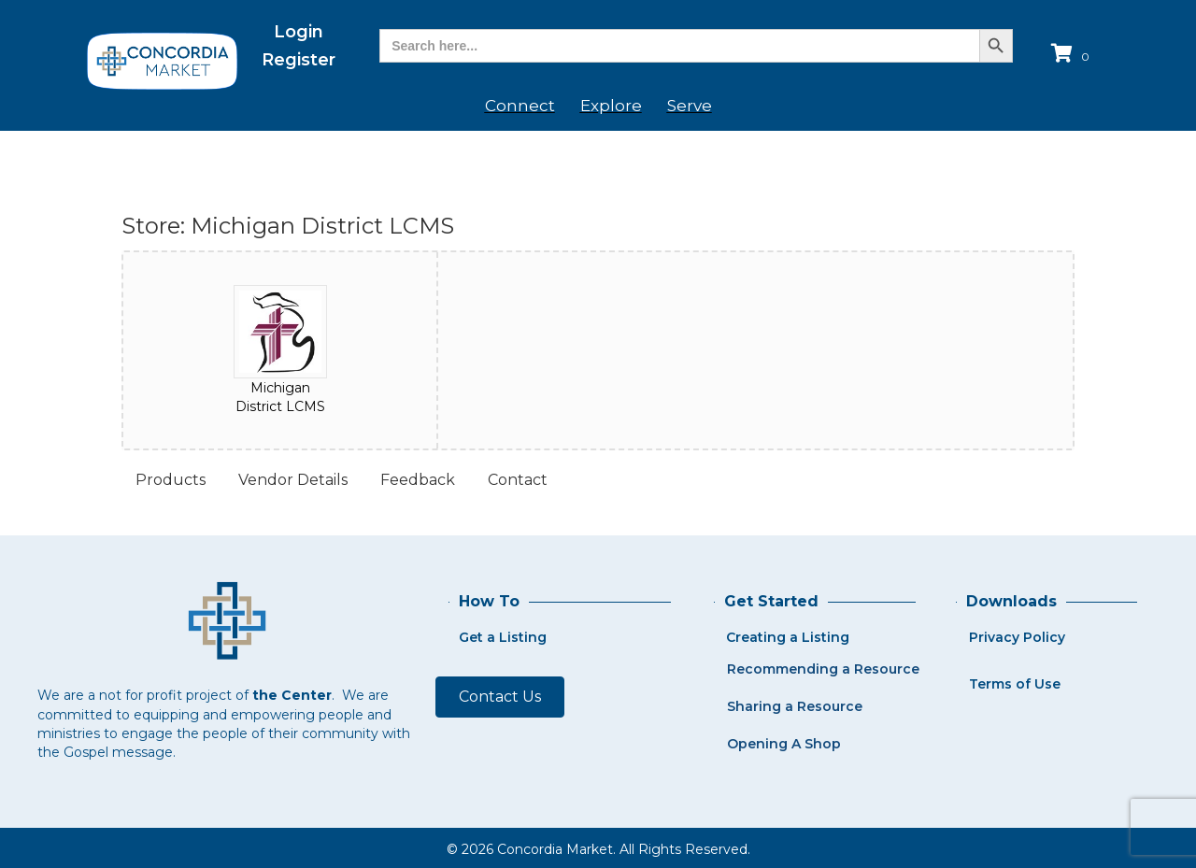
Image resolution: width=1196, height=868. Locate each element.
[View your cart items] (1073, 54)
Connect (520, 105)
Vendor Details (293, 480)
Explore (611, 105)
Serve (689, 105)
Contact (518, 480)
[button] (499, 697)
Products (170, 480)
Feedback (417, 480)
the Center (292, 695)
